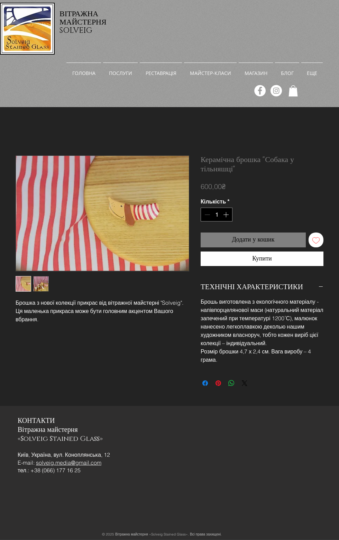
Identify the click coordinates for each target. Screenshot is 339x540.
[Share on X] (244, 383)
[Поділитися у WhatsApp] (231, 383)
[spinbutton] (216, 214)
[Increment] (226, 214)
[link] (293, 90)
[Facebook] (260, 90)
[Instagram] (276, 90)
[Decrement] (206, 214)
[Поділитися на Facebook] (205, 383)
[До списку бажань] (316, 240)
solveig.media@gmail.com (68, 462)
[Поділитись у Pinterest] (218, 383)
